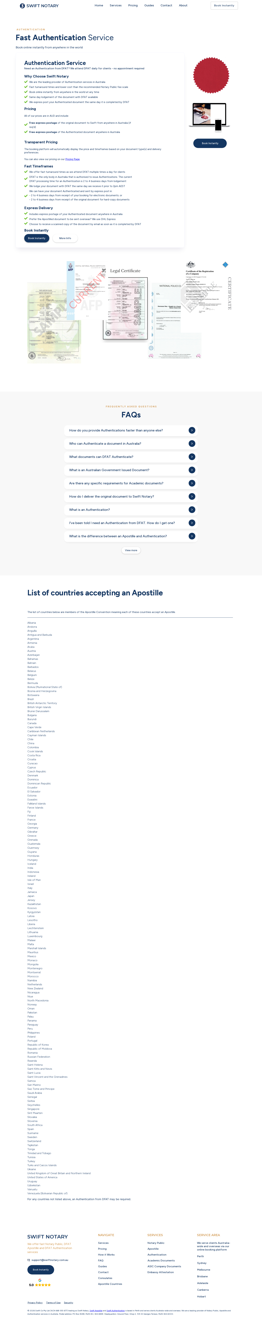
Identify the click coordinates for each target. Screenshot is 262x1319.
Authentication (157, 1254)
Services (115, 5)
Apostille (153, 1248)
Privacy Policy (35, 1302)
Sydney (202, 1263)
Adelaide (202, 1283)
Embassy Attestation (161, 1272)
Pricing (133, 5)
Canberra (203, 1289)
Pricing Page (72, 159)
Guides (149, 5)
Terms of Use (53, 1302)
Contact (166, 5)
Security (68, 1302)
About (183, 5)
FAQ (100, 1260)
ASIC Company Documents (164, 1266)
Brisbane (202, 1276)
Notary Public (156, 1242)
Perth (200, 1256)
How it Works (106, 1254)
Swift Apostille (96, 1310)
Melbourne (203, 1269)
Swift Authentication (116, 1310)
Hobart (201, 1296)
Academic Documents (161, 1260)
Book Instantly (224, 5)
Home (99, 5)
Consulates (105, 1278)
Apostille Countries (110, 1284)
